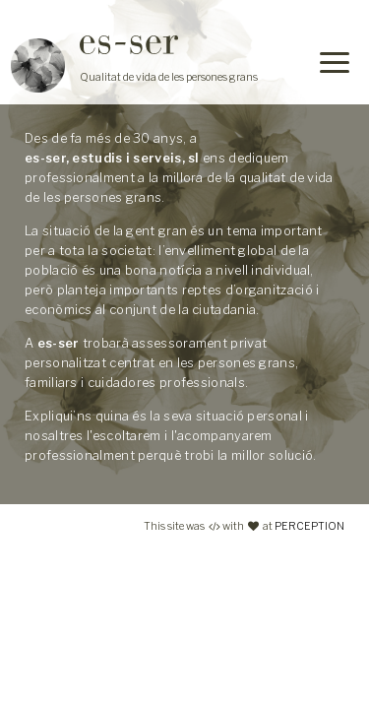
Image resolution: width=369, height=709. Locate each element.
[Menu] (334, 66)
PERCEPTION (309, 526)
